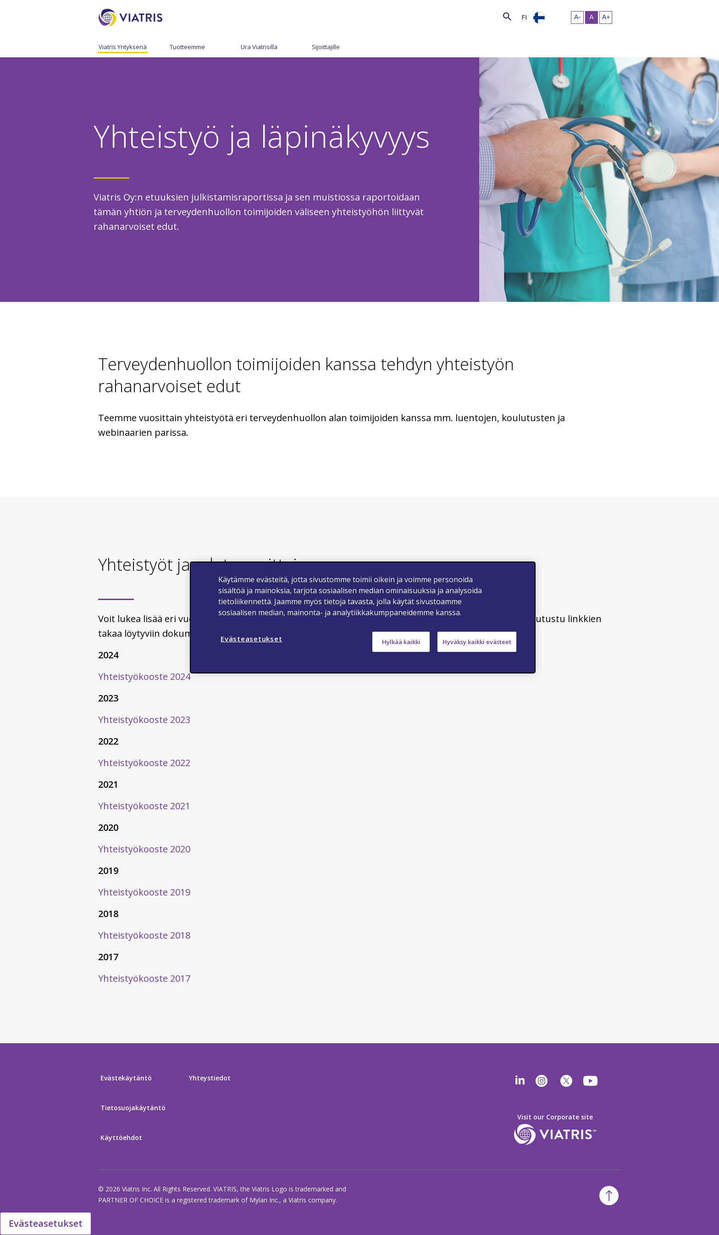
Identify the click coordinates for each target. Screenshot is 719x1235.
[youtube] (591, 1081)
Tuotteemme (187, 47)
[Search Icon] (507, 16)
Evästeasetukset (46, 1223)
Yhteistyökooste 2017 (144, 978)
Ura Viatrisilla (259, 47)
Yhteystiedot (210, 1078)
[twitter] (566, 1081)
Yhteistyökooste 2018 (144, 935)
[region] (363, 617)
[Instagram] (541, 1081)
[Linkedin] (520, 1080)
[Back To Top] (609, 1195)
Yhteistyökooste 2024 (144, 676)
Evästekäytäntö (126, 1078)
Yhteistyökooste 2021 (144, 806)
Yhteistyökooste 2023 (144, 719)
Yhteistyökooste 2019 (144, 892)
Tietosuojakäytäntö (133, 1107)
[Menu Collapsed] (163, 45)
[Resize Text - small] (577, 17)
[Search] (179, 16)
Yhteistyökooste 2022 (144, 763)
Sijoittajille (326, 47)
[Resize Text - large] (605, 17)
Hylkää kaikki (401, 642)
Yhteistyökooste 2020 (144, 849)
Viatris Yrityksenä (123, 47)
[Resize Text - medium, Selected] (591, 17)
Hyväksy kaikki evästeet (476, 642)
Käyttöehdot (121, 1137)
